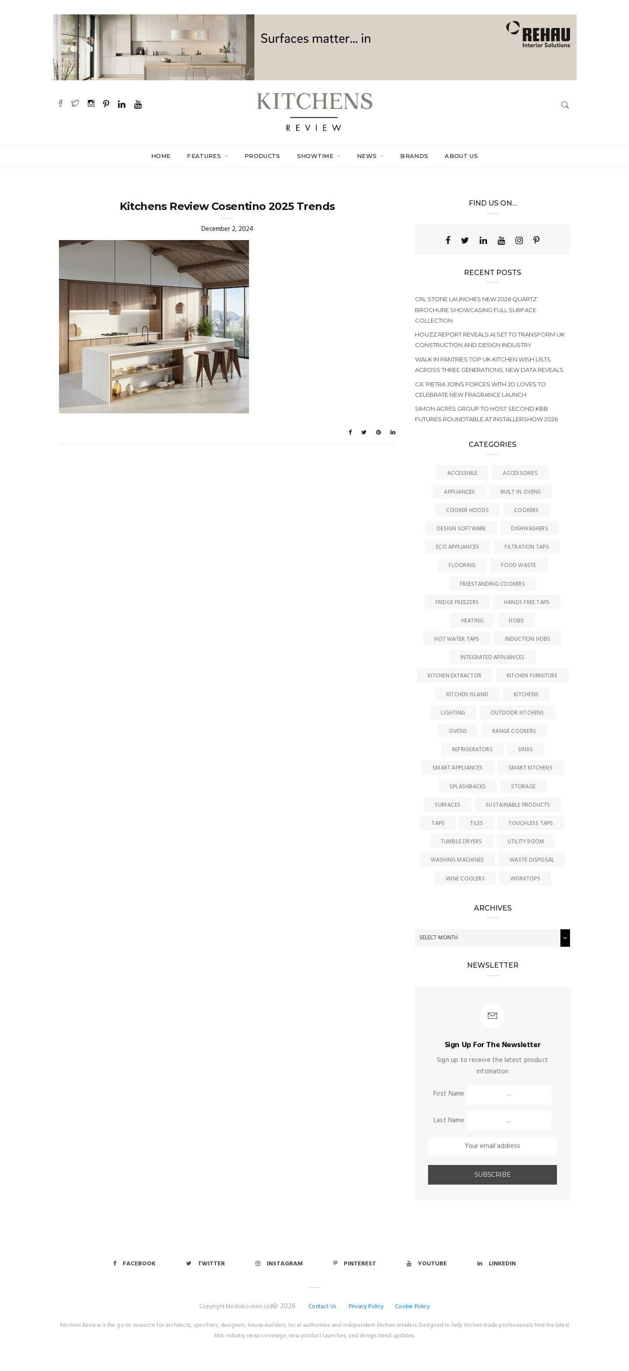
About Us (461, 155)
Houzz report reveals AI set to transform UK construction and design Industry (490, 339)
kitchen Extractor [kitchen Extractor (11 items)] (454, 675)
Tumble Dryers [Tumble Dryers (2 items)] (461, 841)
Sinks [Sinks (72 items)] (525, 749)
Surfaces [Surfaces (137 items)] (447, 805)
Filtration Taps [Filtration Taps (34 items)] (527, 547)
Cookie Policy (412, 1306)
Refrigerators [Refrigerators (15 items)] (472, 749)
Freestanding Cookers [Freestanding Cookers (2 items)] (492, 584)
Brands (414, 155)
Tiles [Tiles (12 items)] (476, 823)
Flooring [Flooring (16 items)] (462, 565)
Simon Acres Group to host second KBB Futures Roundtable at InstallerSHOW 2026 (486, 414)
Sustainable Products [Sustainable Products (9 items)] (518, 805)
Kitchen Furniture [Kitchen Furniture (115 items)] (532, 675)
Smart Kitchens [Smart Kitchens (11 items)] (530, 768)
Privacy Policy (366, 1306)
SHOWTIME (316, 155)
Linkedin (496, 1264)
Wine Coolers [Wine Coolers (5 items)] (465, 878)
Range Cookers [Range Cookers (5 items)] (514, 731)
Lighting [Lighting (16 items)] (453, 713)
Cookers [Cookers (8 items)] (526, 510)
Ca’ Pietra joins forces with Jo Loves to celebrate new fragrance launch (480, 389)
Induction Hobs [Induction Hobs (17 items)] (528, 639)
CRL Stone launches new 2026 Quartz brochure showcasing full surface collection (476, 309)
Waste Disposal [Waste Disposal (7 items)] (531, 860)
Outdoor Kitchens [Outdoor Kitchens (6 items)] (517, 713)
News (368, 155)
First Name (448, 1094)
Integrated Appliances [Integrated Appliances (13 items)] (492, 657)
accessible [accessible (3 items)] (462, 473)
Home (160, 155)
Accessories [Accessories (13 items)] (520, 473)
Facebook (134, 1264)
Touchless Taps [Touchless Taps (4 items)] (530, 823)
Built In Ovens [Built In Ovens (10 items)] (521, 492)
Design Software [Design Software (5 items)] (461, 528)
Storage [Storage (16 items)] (523, 786)
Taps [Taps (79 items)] (438, 823)
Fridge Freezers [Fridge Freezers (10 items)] (457, 602)
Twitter (205, 1264)
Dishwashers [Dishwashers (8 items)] (529, 528)
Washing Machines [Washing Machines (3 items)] (457, 860)
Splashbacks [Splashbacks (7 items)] (467, 786)
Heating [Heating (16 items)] (472, 620)
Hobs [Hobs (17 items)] (516, 620)
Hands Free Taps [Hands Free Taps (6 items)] (527, 602)
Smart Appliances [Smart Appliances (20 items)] (457, 768)
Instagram (279, 1264)
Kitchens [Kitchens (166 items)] (526, 694)
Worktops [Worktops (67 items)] (525, 878)
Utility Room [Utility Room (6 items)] (526, 841)
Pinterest (354, 1264)
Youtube (427, 1264)
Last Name (449, 1120)
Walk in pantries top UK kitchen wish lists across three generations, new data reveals (489, 364)
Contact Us (322, 1306)
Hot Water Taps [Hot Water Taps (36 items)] (456, 639)
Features (205, 155)
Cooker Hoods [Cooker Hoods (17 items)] (467, 510)
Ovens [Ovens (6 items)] (458, 731)
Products (262, 155)
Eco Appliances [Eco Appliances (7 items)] (457, 547)
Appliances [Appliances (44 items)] (459, 492)
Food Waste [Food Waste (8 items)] (518, 565)
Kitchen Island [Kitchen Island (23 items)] (467, 694)
